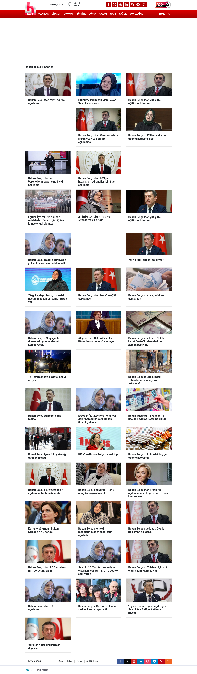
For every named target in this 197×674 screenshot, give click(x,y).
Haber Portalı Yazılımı (39, 670)
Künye (60, 661)
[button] (163, 5)
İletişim (70, 661)
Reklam (79, 661)
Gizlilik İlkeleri (92, 661)
